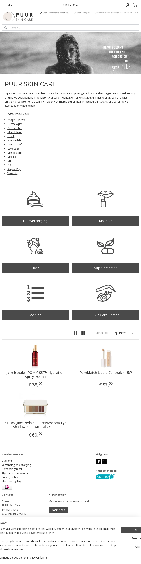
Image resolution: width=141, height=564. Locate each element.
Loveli (10, 136)
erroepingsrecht (12, 469)
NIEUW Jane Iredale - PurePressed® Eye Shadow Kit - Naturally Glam (35, 425)
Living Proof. (14, 144)
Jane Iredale (14, 140)
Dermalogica (15, 124)
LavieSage (13, 148)
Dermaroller (14, 128)
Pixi (9, 165)
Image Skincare (16, 120)
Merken (35, 315)
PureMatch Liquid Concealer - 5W (106, 373)
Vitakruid (12, 173)
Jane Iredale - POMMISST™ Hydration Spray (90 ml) (35, 375)
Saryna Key (14, 169)
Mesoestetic (14, 152)
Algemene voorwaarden (16, 473)
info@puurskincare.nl (94, 101)
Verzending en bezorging (16, 465)
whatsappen (27, 106)
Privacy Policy (10, 477)
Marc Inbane (14, 132)
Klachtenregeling (11, 481)
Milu (9, 161)
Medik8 (11, 157)
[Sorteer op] (123, 333)
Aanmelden (58, 510)
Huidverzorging (35, 221)
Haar (35, 268)
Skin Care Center (106, 315)
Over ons (7, 460)
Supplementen (106, 268)
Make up (106, 221)
